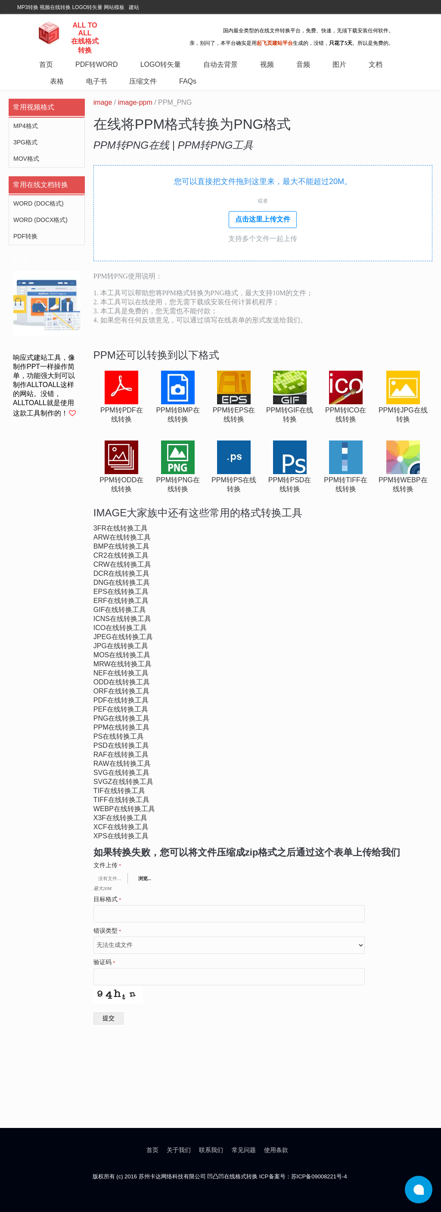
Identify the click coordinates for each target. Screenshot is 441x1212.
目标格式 (107, 900)
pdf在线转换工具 (121, 700)
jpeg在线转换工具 (123, 636)
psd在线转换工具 (121, 745)
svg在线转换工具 (121, 772)
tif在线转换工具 (119, 790)
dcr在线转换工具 (121, 573)
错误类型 (107, 931)
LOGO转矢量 (87, 7)
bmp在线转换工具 (121, 546)
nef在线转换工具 (121, 673)
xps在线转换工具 (121, 836)
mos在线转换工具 (121, 655)
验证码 (104, 962)
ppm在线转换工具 (121, 727)
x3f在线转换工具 (120, 818)
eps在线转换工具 (121, 591)
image (102, 102)
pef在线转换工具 (120, 709)
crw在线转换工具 (122, 564)
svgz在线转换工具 (123, 781)
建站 (134, 7)
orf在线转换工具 (121, 691)
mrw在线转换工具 (122, 664)
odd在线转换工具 (121, 682)
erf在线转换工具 (121, 600)
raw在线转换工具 (122, 763)
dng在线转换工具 (121, 582)
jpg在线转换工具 (120, 646)
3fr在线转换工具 (120, 528)
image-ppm (135, 102)
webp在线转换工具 (124, 808)
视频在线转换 (55, 7)
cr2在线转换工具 (121, 555)
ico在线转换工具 (120, 627)
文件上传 (107, 865)
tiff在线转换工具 (121, 799)
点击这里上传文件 (262, 219)
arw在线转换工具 (122, 537)
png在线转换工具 (121, 718)
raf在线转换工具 (121, 754)
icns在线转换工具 (122, 618)
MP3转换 (27, 7)
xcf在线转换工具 (121, 827)
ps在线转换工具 (118, 736)
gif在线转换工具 (119, 609)
